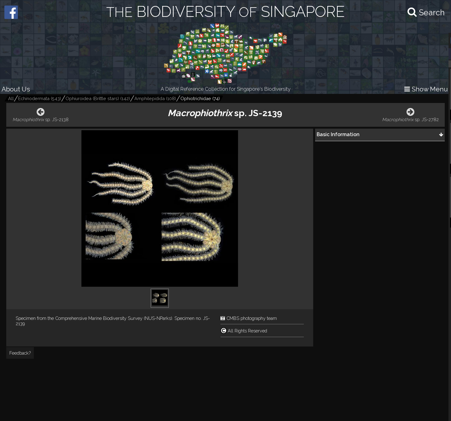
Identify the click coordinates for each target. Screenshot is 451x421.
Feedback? (20, 353)
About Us (16, 89)
